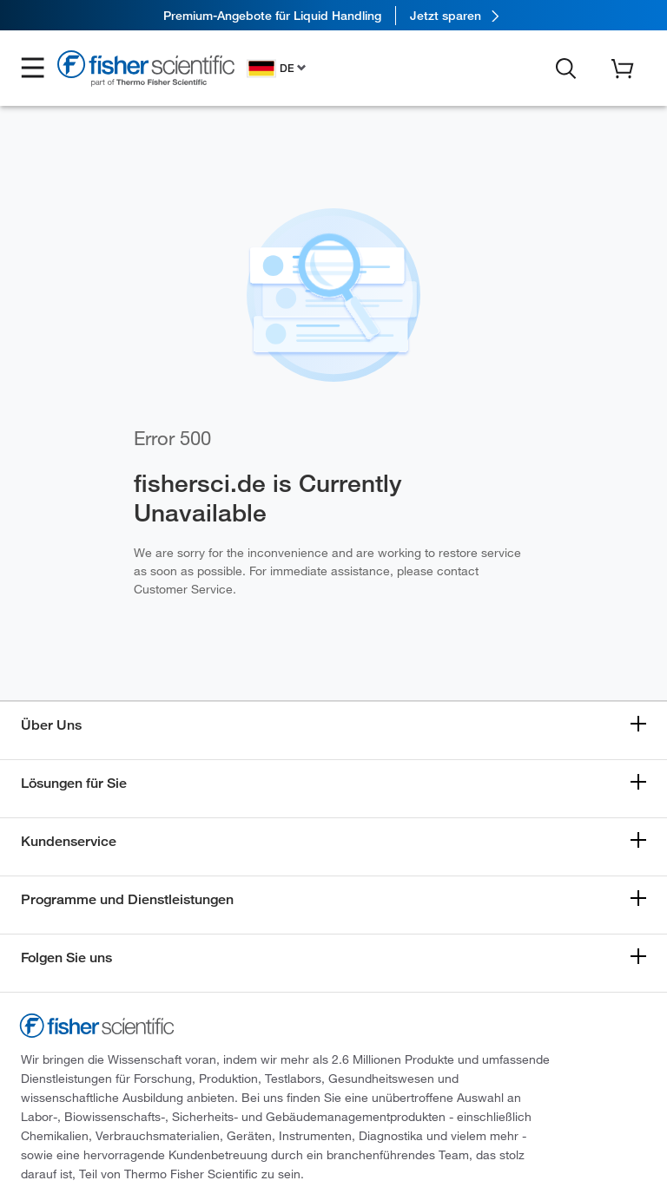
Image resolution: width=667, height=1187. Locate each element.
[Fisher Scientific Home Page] (146, 70)
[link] (333, 15)
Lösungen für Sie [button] (74, 783)
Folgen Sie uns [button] (66, 957)
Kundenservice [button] (68, 841)
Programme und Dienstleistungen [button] (127, 899)
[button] (33, 68)
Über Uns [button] (51, 725)
